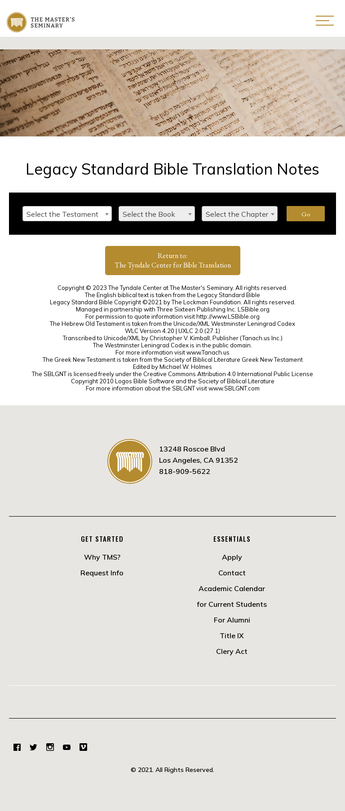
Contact (232, 572)
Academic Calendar (232, 588)
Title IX (232, 635)
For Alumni (232, 619)
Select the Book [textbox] (149, 214)
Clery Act (232, 651)
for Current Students (232, 604)
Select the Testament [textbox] (62, 214)
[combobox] (67, 213)
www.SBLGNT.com (234, 388)
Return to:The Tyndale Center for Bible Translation (173, 260)
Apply (232, 556)
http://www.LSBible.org (228, 316)
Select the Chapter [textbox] (237, 214)
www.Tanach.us (208, 352)
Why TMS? (102, 556)
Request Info (102, 572)
